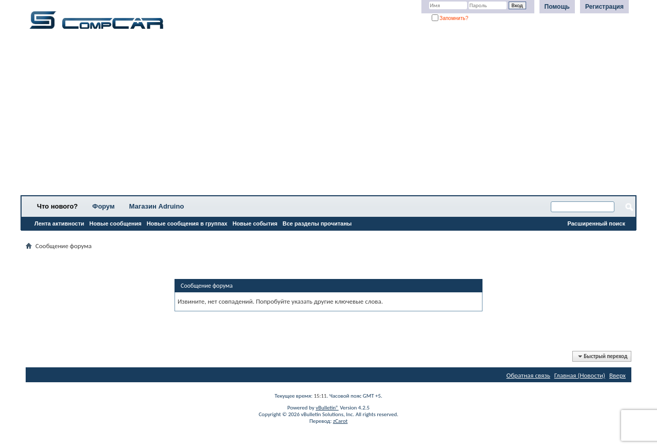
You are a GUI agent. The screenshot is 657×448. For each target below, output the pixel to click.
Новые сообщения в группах (187, 223)
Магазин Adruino (156, 206)
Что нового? (57, 206)
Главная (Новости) (579, 375)
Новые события (255, 223)
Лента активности (59, 223)
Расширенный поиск (596, 223)
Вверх (617, 375)
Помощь (557, 6)
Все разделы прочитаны (317, 223)
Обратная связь (528, 375)
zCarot (340, 421)
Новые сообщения (115, 223)
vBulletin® (327, 407)
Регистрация (604, 6)
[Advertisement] (321, 116)
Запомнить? (450, 18)
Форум (103, 206)
